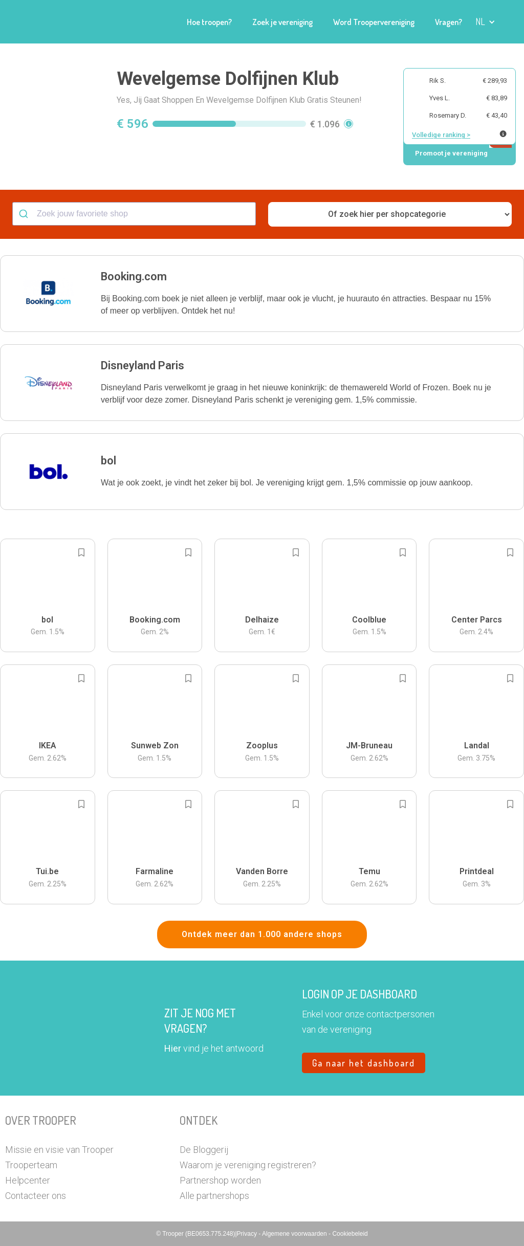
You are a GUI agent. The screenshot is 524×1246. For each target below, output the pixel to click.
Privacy (248, 1233)
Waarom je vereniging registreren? (248, 1165)
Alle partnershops (214, 1195)
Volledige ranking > (441, 135)
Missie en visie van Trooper (59, 1149)
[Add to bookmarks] (81, 552)
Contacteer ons (35, 1195)
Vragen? (448, 22)
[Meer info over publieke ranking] (503, 133)
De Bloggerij (204, 1149)
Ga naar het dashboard (363, 1063)
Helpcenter (27, 1180)
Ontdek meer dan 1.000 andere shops (262, 934)
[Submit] (25, 214)
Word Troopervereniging (373, 22)
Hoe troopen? (209, 22)
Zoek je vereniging (282, 22)
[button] (485, 22)
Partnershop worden (220, 1180)
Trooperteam (31, 1165)
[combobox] (134, 214)
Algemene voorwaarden (295, 1233)
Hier (172, 1048)
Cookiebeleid (349, 1233)
